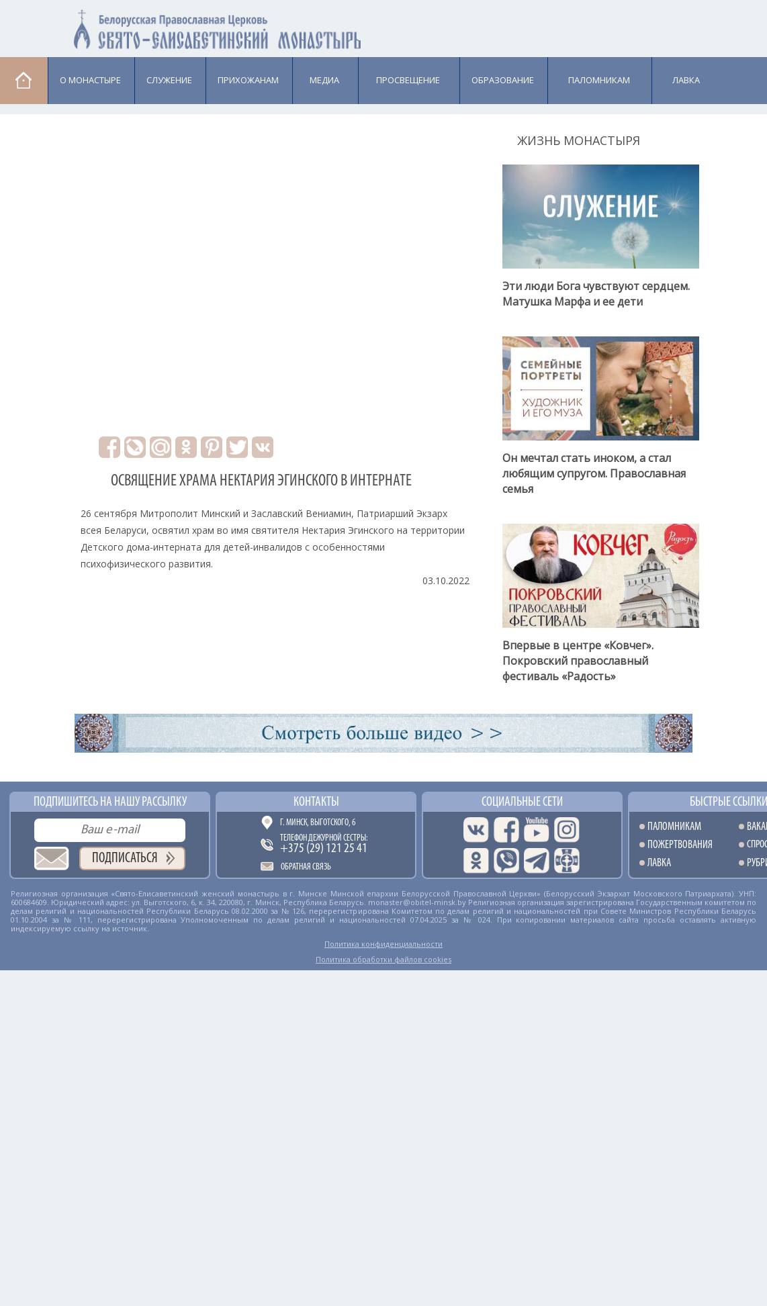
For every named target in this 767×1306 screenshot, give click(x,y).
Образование (502, 80)
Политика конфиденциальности (383, 943)
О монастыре (90, 80)
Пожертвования (680, 845)
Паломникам (599, 80)
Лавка (686, 80)
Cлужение (169, 80)
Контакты (316, 802)
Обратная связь (306, 867)
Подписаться (125, 858)
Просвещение (408, 80)
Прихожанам (248, 80)
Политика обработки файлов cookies (383, 959)
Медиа (324, 80)
